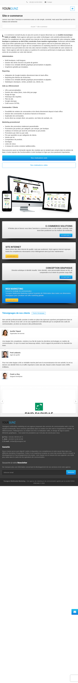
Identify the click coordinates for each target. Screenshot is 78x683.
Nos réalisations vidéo (39, 165)
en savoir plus (66, 235)
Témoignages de (16, 313)
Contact (48, 2)
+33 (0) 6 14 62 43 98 (34, 2)
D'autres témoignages (39, 313)
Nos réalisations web (39, 158)
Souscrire (71, 669)
